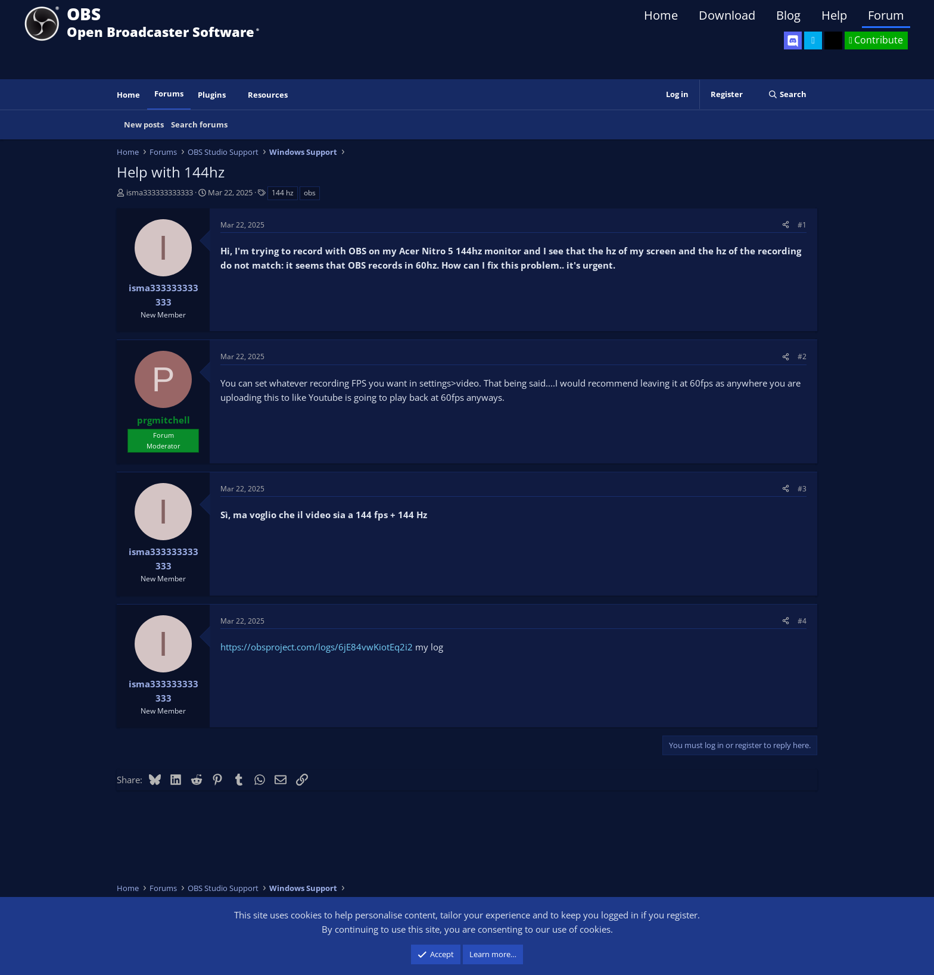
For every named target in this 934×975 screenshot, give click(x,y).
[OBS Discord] (793, 40)
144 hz (283, 193)
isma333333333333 (159, 192)
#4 (802, 621)
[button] (234, 95)
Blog (788, 15)
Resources (268, 94)
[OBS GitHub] (833, 40)
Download (727, 15)
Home (661, 15)
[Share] (785, 224)
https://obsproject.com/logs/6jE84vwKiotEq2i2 (316, 647)
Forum (886, 15)
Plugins (212, 94)
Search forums (199, 124)
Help (834, 15)
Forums (168, 93)
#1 (802, 225)
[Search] (787, 94)
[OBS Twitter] (813, 40)
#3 (802, 489)
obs (310, 193)
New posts (144, 124)
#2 (802, 356)
